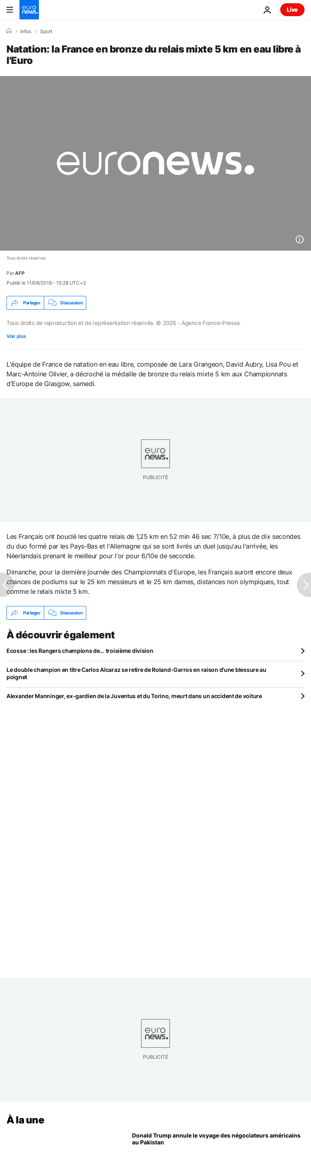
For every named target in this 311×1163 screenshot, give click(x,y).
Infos (25, 31)
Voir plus (16, 336)
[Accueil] (8, 31)
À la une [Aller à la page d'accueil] (25, 1120)
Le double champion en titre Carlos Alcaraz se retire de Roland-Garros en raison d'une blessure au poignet (136, 673)
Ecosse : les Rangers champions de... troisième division (79, 650)
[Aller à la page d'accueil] (29, 9)
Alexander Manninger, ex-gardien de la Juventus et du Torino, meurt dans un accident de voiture (134, 695)
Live (292, 9)
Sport (46, 31)
